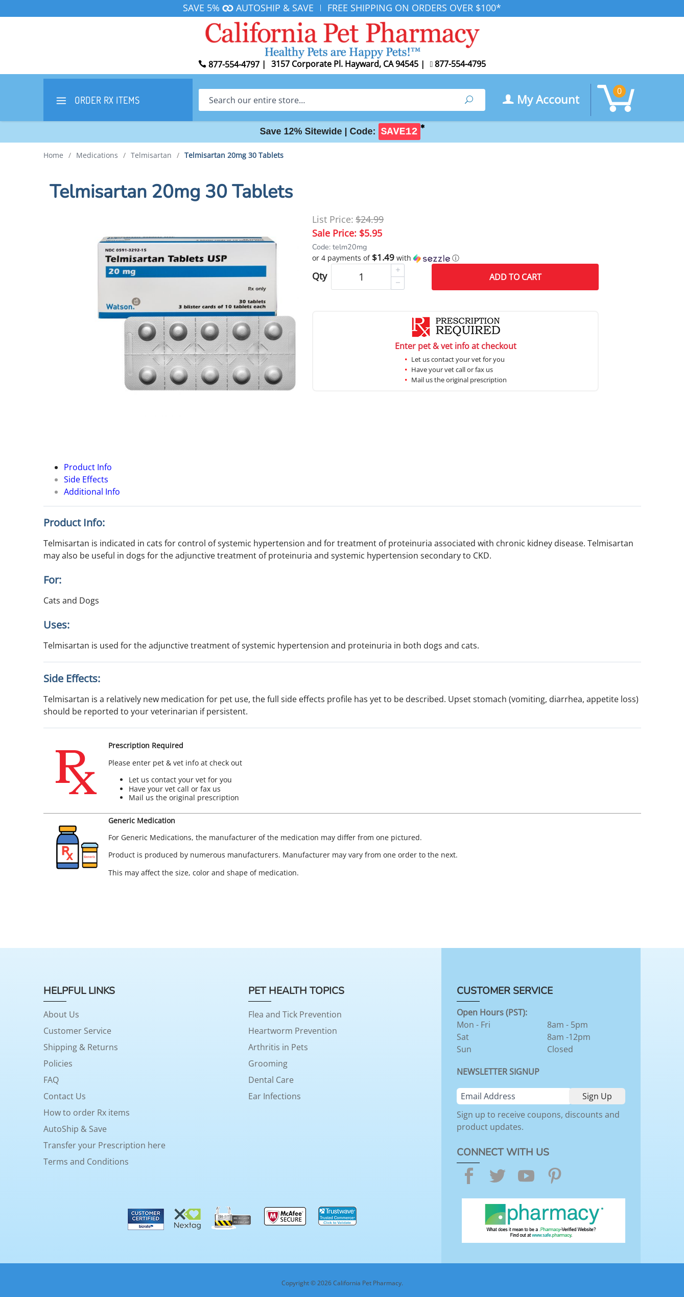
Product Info (88, 467)
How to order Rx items (86, 1112)
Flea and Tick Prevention (295, 1014)
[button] (455, 258)
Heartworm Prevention (292, 1030)
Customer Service (77, 1030)
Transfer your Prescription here (104, 1145)
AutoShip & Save (75, 1128)
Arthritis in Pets (278, 1047)
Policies (58, 1063)
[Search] (326, 100)
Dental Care (271, 1079)
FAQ (51, 1079)
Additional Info (92, 491)
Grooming (268, 1063)
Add (515, 277)
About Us (61, 1014)
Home (53, 155)
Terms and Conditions (86, 1161)
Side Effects (86, 479)
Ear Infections (274, 1096)
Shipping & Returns (80, 1047)
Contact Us (64, 1096)
